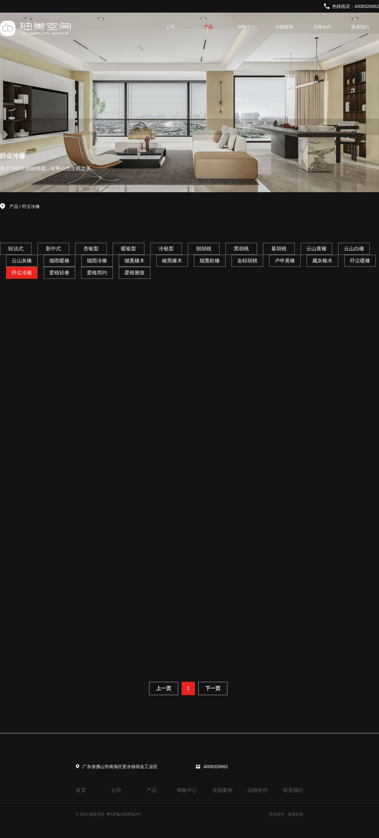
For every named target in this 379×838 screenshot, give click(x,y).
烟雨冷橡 (97, 260)
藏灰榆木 (322, 260)
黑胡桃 (241, 248)
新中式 (53, 248)
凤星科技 (295, 814)
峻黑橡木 (172, 260)
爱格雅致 (134, 272)
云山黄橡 (316, 248)
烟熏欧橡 (210, 260)
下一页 (212, 688)
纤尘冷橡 (31, 206)
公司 (170, 26)
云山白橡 (354, 248)
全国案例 (284, 26)
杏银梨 (91, 248)
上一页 (163, 688)
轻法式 (15, 248)
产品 (208, 26)
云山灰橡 (22, 260)
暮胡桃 (278, 248)
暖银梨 (128, 248)
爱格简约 (97, 272)
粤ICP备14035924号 (123, 814)
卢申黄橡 (285, 260)
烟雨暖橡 (59, 260)
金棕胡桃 (247, 260)
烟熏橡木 (134, 260)
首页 (81, 790)
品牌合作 (322, 26)
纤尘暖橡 (360, 260)
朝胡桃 (203, 248)
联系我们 (360, 26)
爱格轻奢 (59, 272)
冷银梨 (166, 248)
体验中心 (246, 26)
